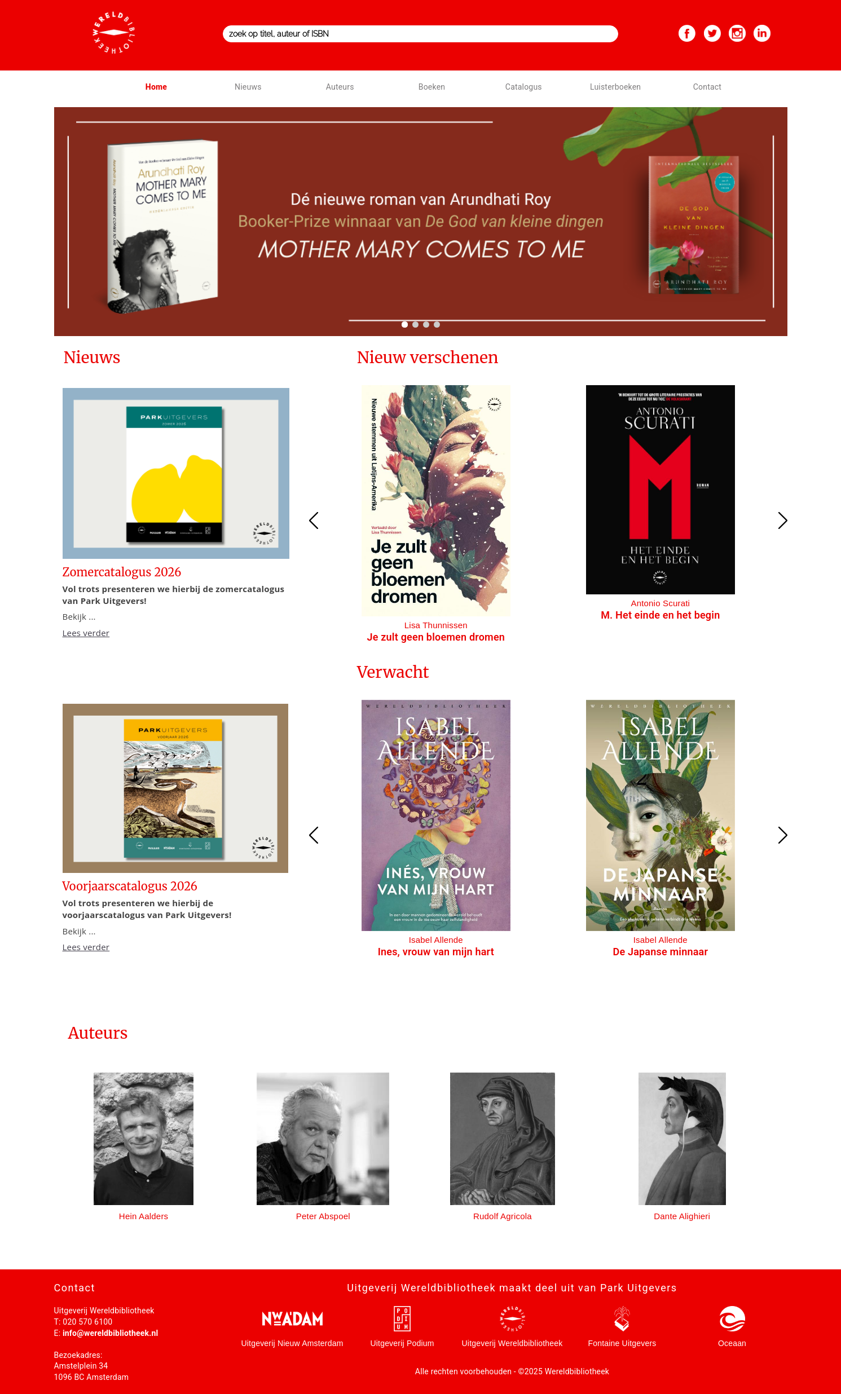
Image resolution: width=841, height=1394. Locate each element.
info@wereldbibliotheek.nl (110, 1333)
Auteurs (340, 86)
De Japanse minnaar (660, 952)
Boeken (432, 86)
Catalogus (523, 86)
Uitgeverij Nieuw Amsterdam (292, 1343)
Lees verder (86, 632)
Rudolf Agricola (502, 1216)
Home (156, 86)
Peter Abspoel (323, 1216)
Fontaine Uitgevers (622, 1343)
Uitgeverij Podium (402, 1343)
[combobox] (421, 33)
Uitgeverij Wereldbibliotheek (512, 1343)
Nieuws (248, 86)
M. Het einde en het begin (660, 615)
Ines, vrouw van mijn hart (436, 952)
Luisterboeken (615, 86)
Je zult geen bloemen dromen (436, 637)
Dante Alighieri (682, 1216)
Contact (707, 86)
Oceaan (732, 1343)
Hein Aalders (143, 1216)
